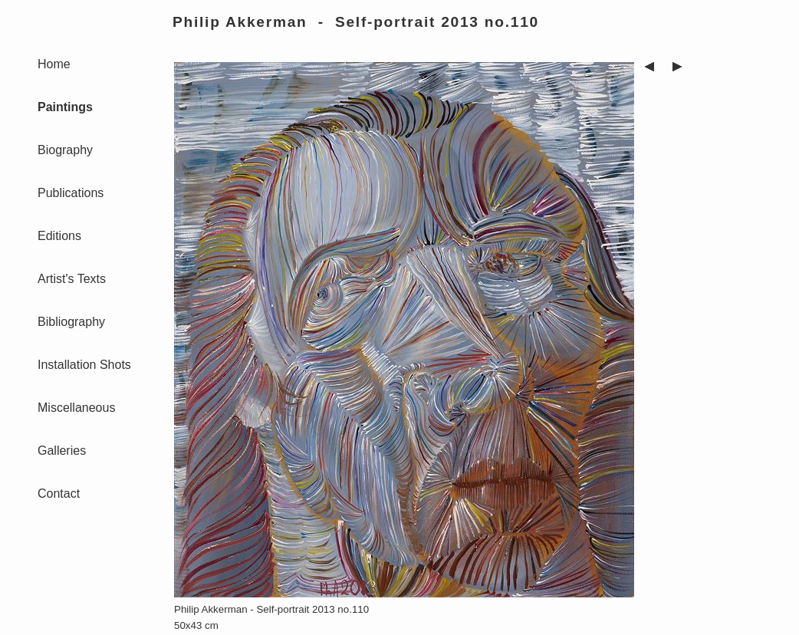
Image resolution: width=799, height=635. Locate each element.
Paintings (65, 107)
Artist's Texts (72, 278)
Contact (59, 493)
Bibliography (71, 321)
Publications (71, 192)
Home (54, 64)
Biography (65, 149)
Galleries (62, 450)
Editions (59, 235)
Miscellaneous (76, 407)
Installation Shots (84, 364)
